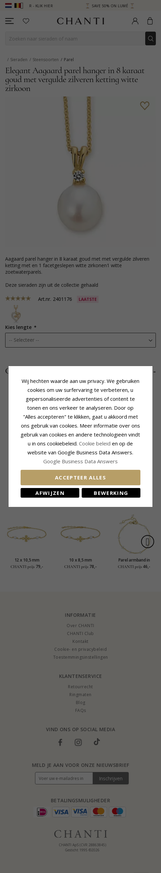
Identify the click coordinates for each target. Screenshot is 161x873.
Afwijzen (50, 492)
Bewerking (111, 492)
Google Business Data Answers (80, 461)
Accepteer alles (80, 477)
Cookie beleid (95, 443)
